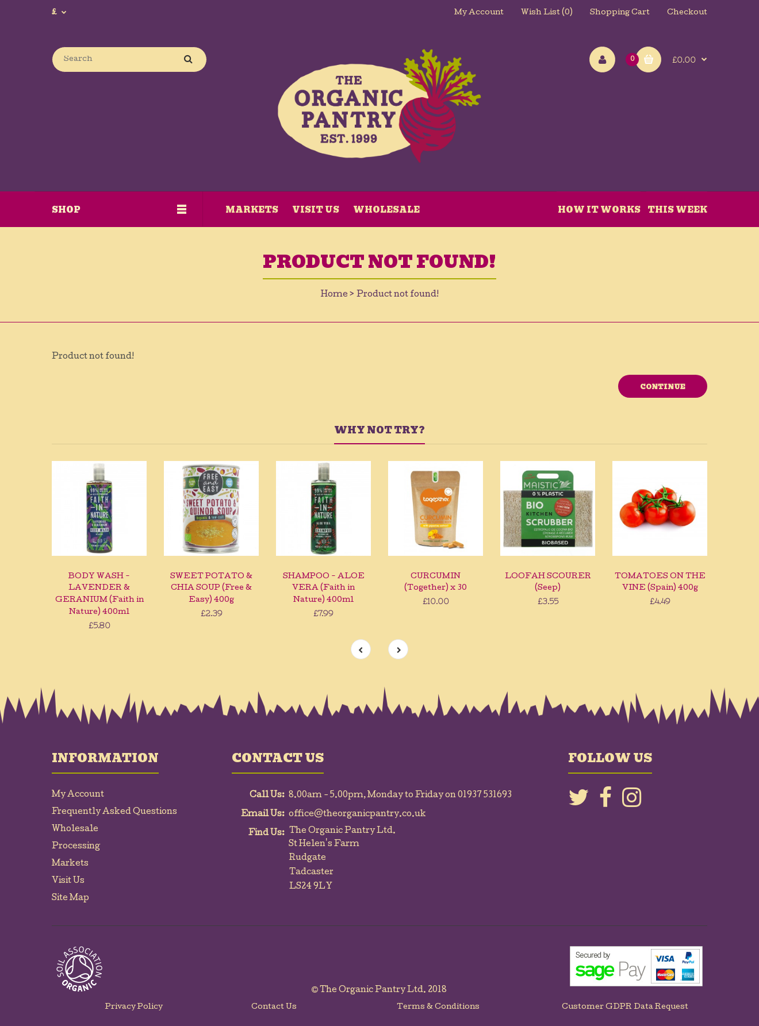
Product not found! (397, 295)
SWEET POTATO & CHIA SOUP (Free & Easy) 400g (211, 589)
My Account (479, 13)
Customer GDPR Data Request (625, 1007)
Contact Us (274, 1007)
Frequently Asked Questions (114, 812)
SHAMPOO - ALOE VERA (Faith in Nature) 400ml (324, 589)
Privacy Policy (134, 1007)
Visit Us (68, 881)
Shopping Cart (620, 13)
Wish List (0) (547, 13)
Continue (662, 387)
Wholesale (75, 829)
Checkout (687, 13)
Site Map (70, 898)
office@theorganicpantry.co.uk (357, 814)
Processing (76, 847)
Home (334, 295)
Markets (70, 864)
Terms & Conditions (438, 1007)
